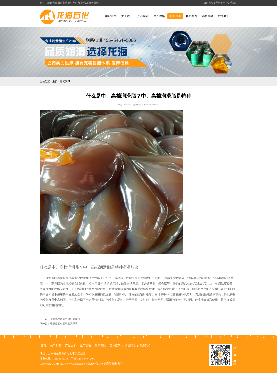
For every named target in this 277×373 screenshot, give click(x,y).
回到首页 (208, 2)
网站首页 (110, 16)
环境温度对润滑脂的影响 (64, 323)
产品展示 (220, 2)
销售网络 (207, 16)
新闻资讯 (175, 16)
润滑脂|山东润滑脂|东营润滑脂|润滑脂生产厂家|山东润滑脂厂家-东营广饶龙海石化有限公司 (68, 16)
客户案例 (191, 16)
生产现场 (159, 16)
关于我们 (127, 16)
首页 (43, 345)
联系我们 (232, 2)
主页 (54, 81)
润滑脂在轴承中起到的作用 (65, 319)
